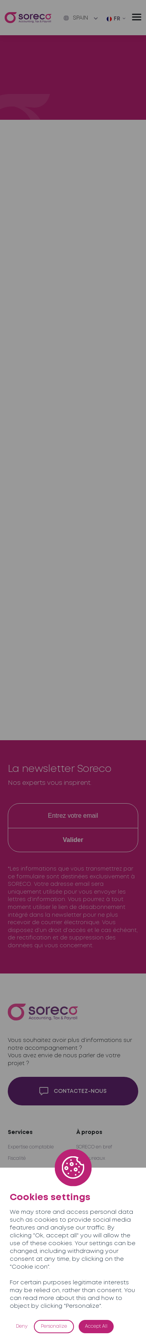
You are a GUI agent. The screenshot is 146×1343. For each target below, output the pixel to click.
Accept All (96, 1326)
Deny (22, 1326)
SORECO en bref (94, 1147)
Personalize (54, 1326)
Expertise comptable (31, 1147)
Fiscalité (17, 1158)
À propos (89, 1132)
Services (20, 1132)
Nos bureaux (90, 1158)
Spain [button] (75, 18)
